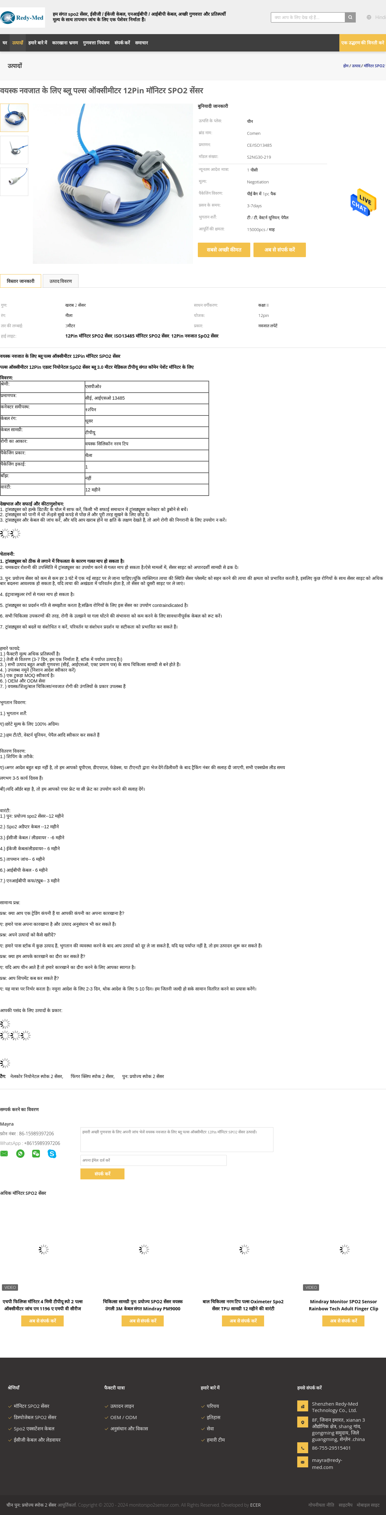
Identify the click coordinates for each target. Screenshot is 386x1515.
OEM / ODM (120, 1417)
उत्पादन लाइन (119, 1406)
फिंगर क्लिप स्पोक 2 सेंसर (92, 1076)
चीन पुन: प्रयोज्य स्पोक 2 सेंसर (31, 1505)
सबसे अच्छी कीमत (224, 249)
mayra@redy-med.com (327, 1463)
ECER (255, 1505)
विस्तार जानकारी (20, 281)
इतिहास (210, 1417)
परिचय (210, 1406)
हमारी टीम (213, 1439)
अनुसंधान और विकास (126, 1428)
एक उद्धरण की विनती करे (362, 43)
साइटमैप (346, 1505)
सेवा (207, 1428)
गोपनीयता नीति (321, 1505)
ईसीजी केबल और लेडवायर (34, 1439)
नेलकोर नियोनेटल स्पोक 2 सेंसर (36, 1076)
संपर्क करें (102, 1174)
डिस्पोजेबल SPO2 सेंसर (32, 1417)
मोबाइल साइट (368, 1505)
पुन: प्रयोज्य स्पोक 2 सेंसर (143, 1076)
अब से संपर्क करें (279, 249)
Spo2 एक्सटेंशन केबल (31, 1428)
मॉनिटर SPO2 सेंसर (28, 1406)
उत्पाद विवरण (61, 281)
